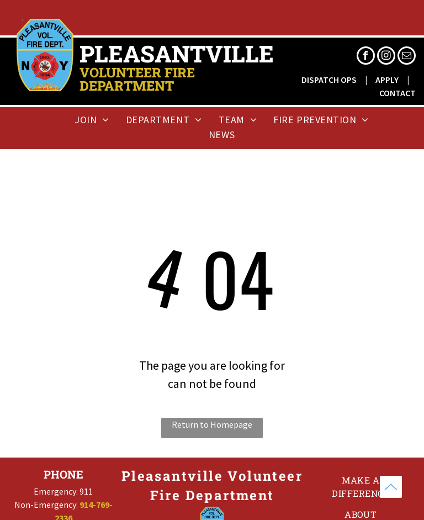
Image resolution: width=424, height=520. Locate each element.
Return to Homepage (212, 424)
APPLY (387, 79)
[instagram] (386, 56)
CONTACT (397, 92)
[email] (407, 56)
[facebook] (366, 56)
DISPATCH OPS (329, 79)
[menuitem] (92, 119)
